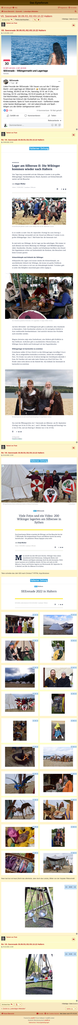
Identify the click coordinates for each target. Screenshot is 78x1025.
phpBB (32, 1018)
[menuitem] (14, 7)
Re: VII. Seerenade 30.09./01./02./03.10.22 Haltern (22, 140)
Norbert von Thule (11, 23)
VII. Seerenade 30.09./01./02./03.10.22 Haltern (26, 16)
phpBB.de (47, 1020)
